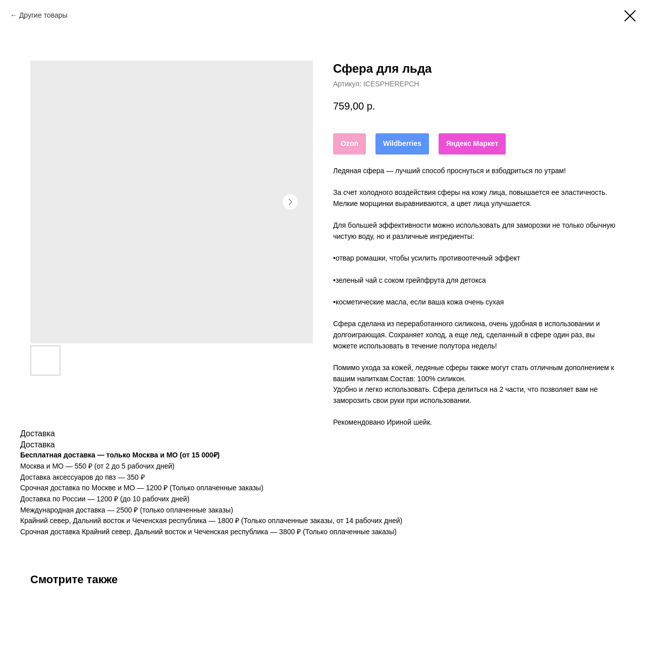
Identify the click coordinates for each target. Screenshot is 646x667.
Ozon (349, 143)
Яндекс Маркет (472, 143)
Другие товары (43, 15)
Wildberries (402, 143)
